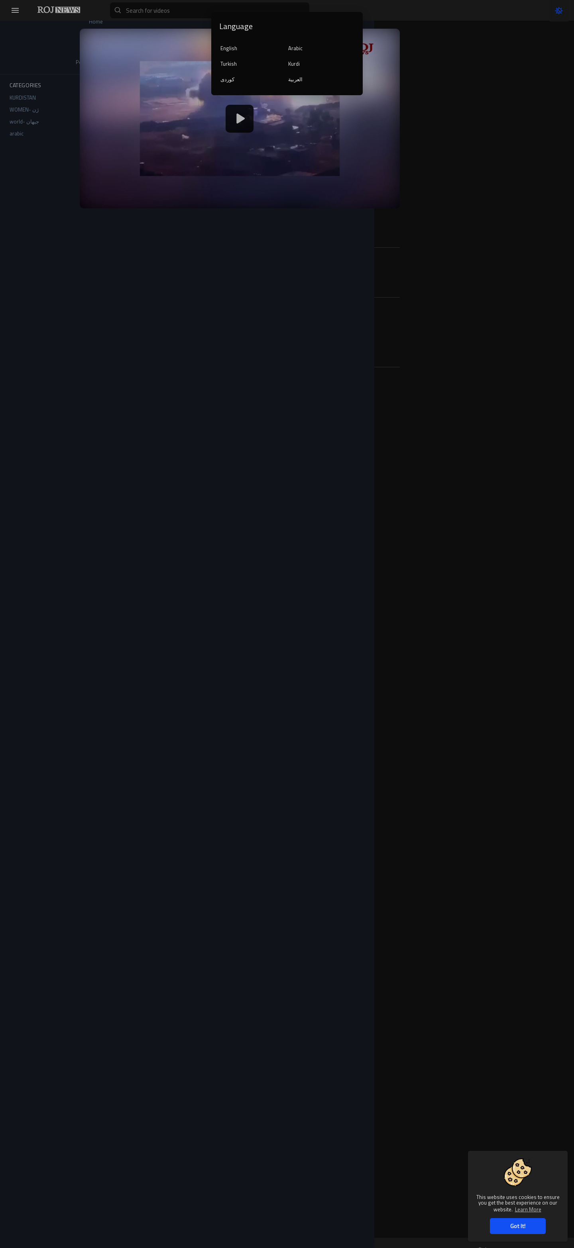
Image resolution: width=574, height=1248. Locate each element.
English (228, 48)
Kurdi (294, 64)
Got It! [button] (517, 1226)
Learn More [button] (528, 1209)
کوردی (227, 79)
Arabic (295, 48)
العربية (295, 79)
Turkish (228, 64)
